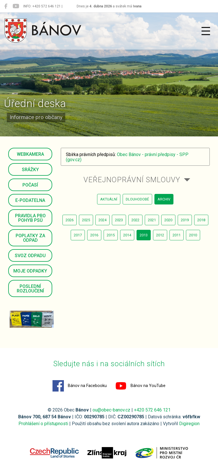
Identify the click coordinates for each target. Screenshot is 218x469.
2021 (152, 220)
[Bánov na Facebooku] (5, 6)
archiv (164, 199)
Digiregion (189, 423)
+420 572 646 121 (152, 410)
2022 (135, 220)
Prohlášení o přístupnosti (43, 423)
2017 (78, 235)
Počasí (30, 185)
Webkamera (30, 154)
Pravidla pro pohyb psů (30, 218)
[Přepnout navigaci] (205, 31)
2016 (94, 235)
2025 (86, 220)
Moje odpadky (30, 271)
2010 (193, 235)
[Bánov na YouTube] (15, 6)
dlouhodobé (137, 199)
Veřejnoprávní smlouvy (131, 179)
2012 (160, 235)
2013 (144, 235)
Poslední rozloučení (30, 289)
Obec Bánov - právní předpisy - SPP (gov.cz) (127, 157)
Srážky (30, 169)
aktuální (108, 199)
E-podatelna (30, 200)
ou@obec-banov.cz (111, 410)
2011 (177, 235)
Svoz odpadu (30, 255)
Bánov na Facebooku (80, 386)
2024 (102, 220)
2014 (127, 235)
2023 (119, 220)
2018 (201, 220)
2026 (70, 220)
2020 (168, 220)
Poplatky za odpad (30, 238)
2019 (185, 220)
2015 (111, 235)
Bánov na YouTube (140, 386)
